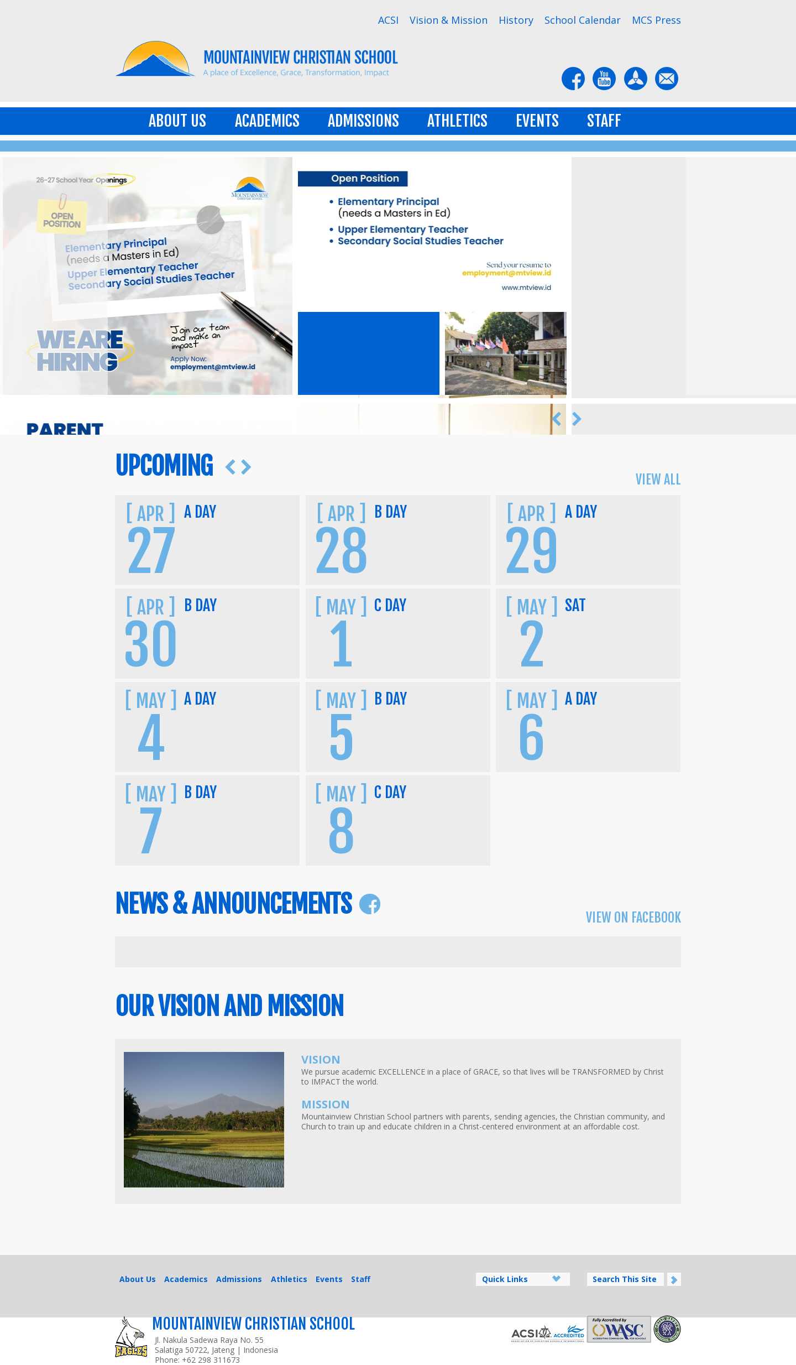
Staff (604, 121)
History (516, 20)
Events (537, 121)
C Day (390, 605)
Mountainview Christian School (253, 1323)
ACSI (388, 20)
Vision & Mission (449, 20)
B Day (390, 512)
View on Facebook (633, 917)
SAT (575, 605)
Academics (267, 121)
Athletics (457, 121)
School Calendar (582, 20)
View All (658, 479)
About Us (177, 121)
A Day (200, 512)
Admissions (363, 121)
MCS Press (656, 20)
